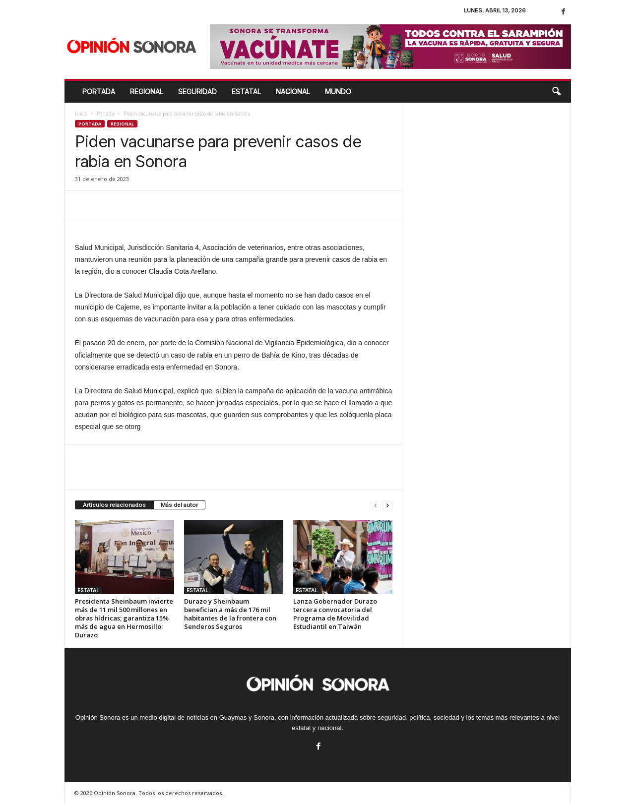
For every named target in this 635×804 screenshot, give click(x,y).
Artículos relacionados (114, 504)
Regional (122, 124)
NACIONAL (293, 91)
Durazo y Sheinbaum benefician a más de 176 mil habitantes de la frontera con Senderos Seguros (230, 614)
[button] (556, 92)
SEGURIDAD (197, 91)
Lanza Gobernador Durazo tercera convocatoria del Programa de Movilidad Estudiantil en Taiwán (335, 614)
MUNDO (338, 91)
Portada (98, 91)
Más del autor (179, 504)
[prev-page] (376, 505)
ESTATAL (246, 91)
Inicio (81, 113)
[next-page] (387, 505)
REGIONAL (146, 91)
